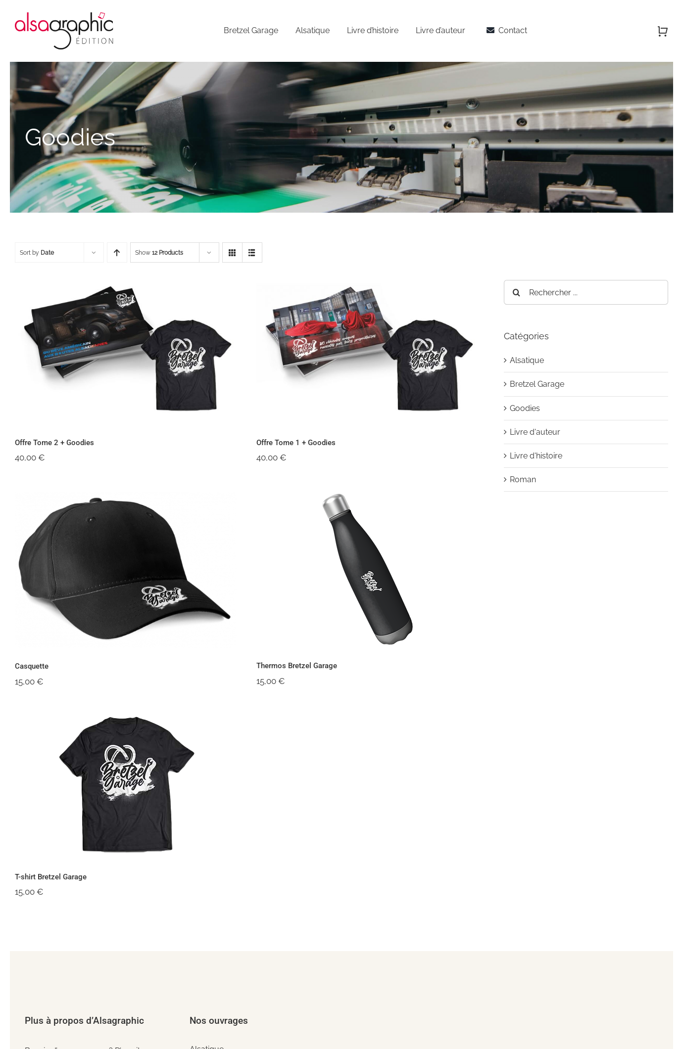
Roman (523, 479)
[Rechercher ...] (586, 292)
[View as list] (252, 252)
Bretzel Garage (537, 384)
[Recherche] (516, 292)
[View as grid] (232, 252)
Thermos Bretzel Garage (296, 665)
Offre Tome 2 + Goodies (54, 442)
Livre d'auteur (535, 432)
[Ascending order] (117, 252)
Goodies (525, 408)
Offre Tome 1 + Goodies (296, 442)
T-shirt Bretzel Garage (51, 876)
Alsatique (527, 360)
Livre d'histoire (536, 455)
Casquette (32, 666)
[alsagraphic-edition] (65, 16)
